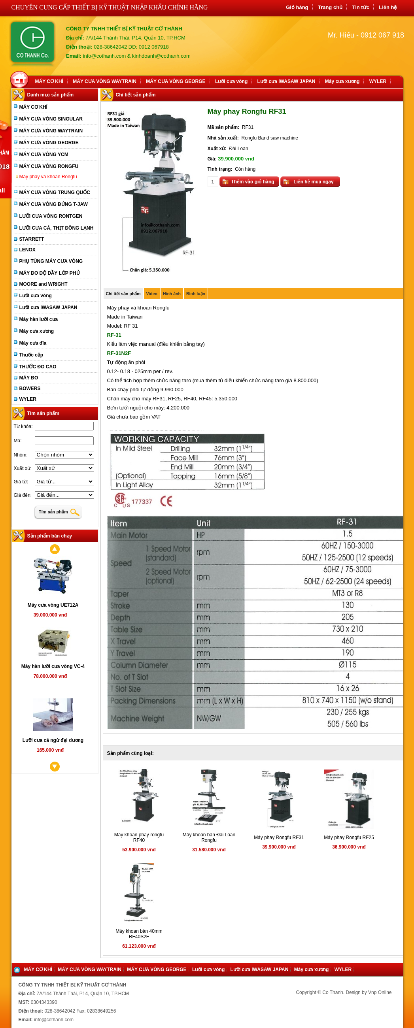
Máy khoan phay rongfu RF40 (139, 837)
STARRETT (31, 239)
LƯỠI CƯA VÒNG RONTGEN (51, 216)
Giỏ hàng (297, 7)
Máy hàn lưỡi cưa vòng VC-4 (53, 666)
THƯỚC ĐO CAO (38, 367)
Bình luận (195, 293)
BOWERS (30, 388)
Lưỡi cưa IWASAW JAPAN (286, 81)
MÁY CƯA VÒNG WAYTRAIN (104, 81)
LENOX (27, 250)
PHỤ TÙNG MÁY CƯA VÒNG (51, 261)
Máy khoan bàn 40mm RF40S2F (139, 933)
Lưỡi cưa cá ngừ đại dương (53, 740)
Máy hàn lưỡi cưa (38, 319)
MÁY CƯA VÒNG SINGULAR (51, 119)
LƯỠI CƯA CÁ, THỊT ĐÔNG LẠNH (56, 228)
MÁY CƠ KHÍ (49, 81)
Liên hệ (388, 7)
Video (151, 293)
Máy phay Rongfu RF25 (349, 837)
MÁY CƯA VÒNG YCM (43, 154)
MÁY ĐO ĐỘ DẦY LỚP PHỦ (49, 273)
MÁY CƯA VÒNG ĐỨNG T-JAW (53, 204)
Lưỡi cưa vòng (231, 81)
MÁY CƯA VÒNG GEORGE (175, 81)
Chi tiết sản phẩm (123, 293)
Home (21, 79)
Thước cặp (31, 355)
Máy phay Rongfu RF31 (279, 837)
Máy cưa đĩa (33, 343)
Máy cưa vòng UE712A (53, 605)
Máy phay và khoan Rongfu (48, 176)
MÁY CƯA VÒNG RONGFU (49, 166)
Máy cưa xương (342, 81)
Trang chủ (330, 7)
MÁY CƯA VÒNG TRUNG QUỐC (54, 192)
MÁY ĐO (28, 378)
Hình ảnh (172, 293)
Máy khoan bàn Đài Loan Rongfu (209, 837)
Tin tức (360, 7)
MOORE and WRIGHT (43, 284)
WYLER (377, 81)
